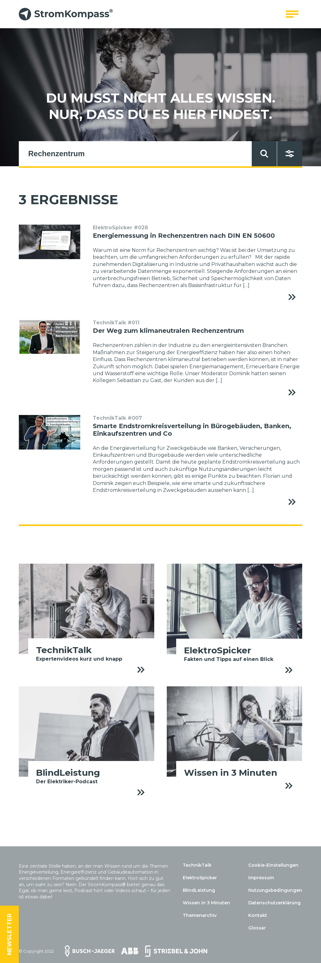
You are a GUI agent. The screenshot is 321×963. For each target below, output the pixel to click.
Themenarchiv (200, 915)
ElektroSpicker (200, 878)
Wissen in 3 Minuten (206, 903)
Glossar (257, 928)
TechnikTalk (197, 865)
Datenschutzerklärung (274, 903)
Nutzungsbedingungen (275, 890)
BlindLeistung (199, 890)
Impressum (261, 878)
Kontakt (257, 915)
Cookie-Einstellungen (273, 865)
